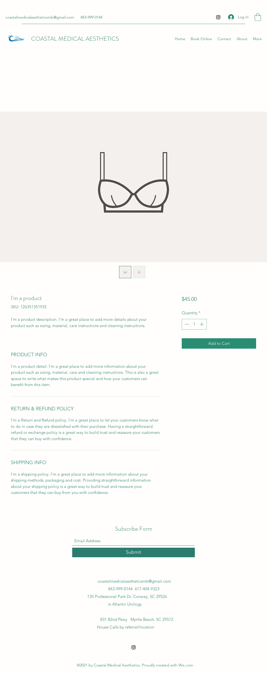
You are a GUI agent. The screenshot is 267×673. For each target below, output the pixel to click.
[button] (257, 17)
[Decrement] (186, 324)
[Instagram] (218, 17)
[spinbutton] (194, 324)
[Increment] (202, 324)
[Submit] (133, 552)
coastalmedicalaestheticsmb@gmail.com (39, 17)
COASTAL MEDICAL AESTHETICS (75, 38)
